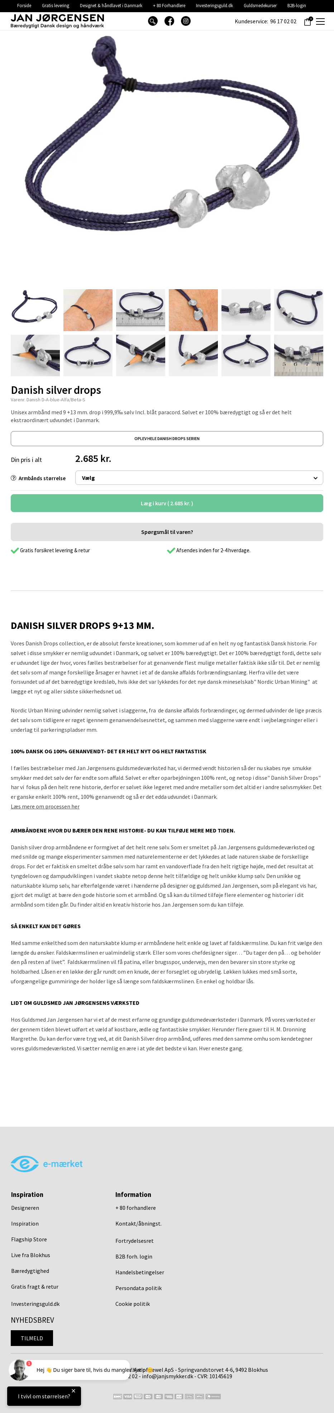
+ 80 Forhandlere (169, 6)
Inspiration (25, 1223)
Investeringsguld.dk (214, 6)
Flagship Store (29, 1239)
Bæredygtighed (30, 1270)
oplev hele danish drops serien (167, 438)
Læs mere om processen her (45, 806)
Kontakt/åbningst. (138, 1223)
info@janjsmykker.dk (167, 1376)
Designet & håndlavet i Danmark (111, 6)
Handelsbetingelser (139, 1272)
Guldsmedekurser (260, 6)
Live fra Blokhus (30, 1255)
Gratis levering (55, 6)
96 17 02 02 (283, 21)
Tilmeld (32, 1338)
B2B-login (296, 6)
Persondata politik (138, 1288)
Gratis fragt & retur (34, 1286)
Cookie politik (132, 1303)
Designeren (25, 1207)
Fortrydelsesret (134, 1240)
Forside (24, 6)
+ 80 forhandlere (135, 1207)
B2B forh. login (133, 1256)
